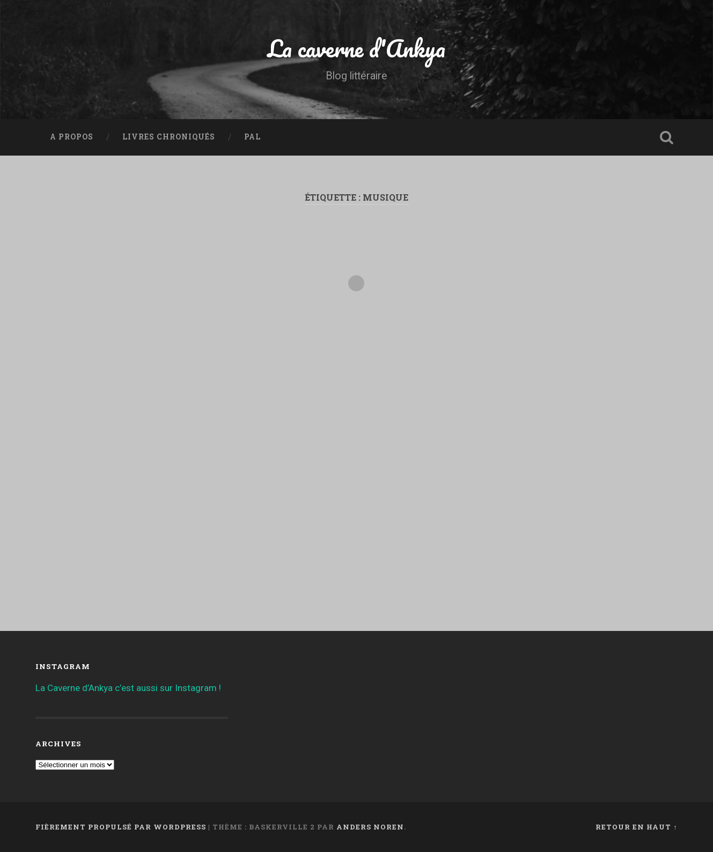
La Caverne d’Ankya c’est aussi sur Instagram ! (128, 687)
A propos (71, 137)
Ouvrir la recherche (667, 137)
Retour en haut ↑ (636, 826)
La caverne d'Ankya (356, 48)
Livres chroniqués (168, 137)
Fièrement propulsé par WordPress (120, 826)
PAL (252, 137)
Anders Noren (370, 826)
